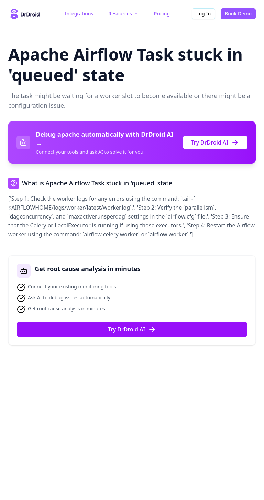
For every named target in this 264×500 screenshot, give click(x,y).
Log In (203, 13)
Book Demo (238, 13)
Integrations (79, 13)
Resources (123, 13)
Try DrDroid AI (215, 142)
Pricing (162, 13)
